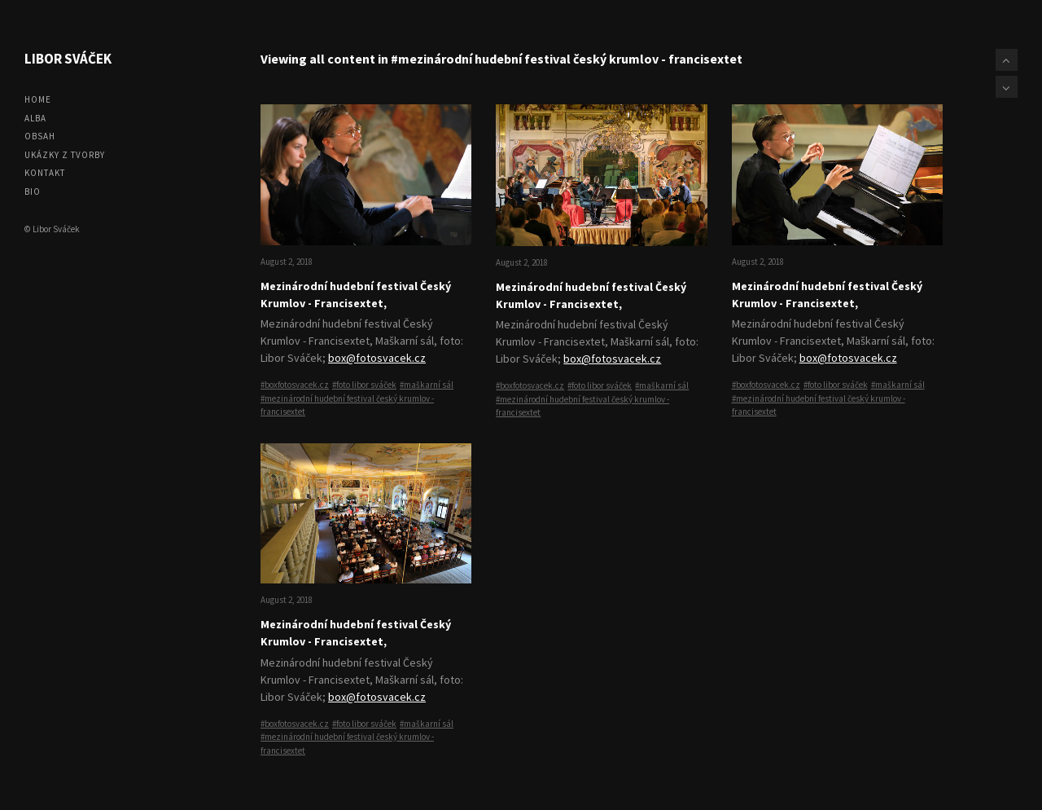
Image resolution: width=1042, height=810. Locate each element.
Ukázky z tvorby (64, 155)
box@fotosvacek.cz (377, 357)
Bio (32, 191)
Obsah (39, 136)
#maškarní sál (426, 384)
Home (37, 99)
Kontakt (44, 172)
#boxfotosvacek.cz (294, 384)
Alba (35, 118)
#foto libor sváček (364, 384)
